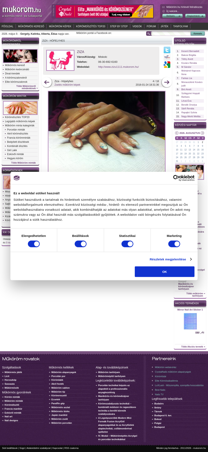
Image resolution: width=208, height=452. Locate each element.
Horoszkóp (10, 380)
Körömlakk (57, 380)
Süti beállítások (10, 448)
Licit (7, 376)
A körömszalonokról (16, 77)
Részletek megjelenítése (168, 259)
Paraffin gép (58, 403)
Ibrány (157, 407)
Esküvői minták (15, 154)
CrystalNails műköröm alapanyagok (173, 372)
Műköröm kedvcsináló (17, 69)
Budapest (159, 427)
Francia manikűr (13, 409)
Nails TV (159, 394)
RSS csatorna (71, 448)
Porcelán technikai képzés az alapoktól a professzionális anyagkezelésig (114, 389)
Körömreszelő (59, 395)
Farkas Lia (186, 78)
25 (181, 157)
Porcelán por (58, 376)
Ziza (80, 52)
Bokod (157, 419)
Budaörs (159, 403)
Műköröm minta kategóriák (19, 125)
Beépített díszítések (18, 141)
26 (185, 157)
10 (177, 150)
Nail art (8, 416)
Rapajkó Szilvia (189, 112)
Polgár (157, 423)
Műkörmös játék (13, 372)
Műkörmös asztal (60, 407)
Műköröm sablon (60, 388)
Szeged (182, 281)
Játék (164, 26)
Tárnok (158, 411)
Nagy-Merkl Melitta (191, 116)
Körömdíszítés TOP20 (90, 26)
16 (202, 150)
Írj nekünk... (172, 11)
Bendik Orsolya (189, 104)
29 (185, 142)
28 (181, 142)
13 (190, 150)
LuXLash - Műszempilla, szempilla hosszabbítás (179, 385)
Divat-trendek (12, 73)
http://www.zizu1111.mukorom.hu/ (118, 66)
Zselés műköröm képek (67, 84)
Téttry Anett (187, 59)
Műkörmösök (12, 388)
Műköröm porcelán (61, 423)
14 (194, 150)
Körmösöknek (13, 170)
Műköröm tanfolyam (109, 372)
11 (181, 150)
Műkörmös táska (60, 411)
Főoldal (7, 26)
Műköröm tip (58, 391)
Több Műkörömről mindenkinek (26, 87)
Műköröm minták (14, 96)
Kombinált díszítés (17, 146)
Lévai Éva (186, 101)
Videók (137, 26)
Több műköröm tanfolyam (194, 294)
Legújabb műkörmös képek (20, 121)
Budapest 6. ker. (163, 415)
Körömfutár (160, 376)
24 (177, 157)
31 (194, 142)
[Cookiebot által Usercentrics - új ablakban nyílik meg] (176, 178)
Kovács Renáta (189, 63)
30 (190, 142)
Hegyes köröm (15, 158)
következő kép (166, 82)
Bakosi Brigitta (188, 55)
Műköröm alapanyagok (63, 372)
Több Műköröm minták (23, 163)
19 (185, 154)
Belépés (170, 16)
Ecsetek (55, 399)
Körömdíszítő (12, 405)
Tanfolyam (180, 26)
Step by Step (119, 26)
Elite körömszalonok (16, 81)
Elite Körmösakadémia (166, 380)
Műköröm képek (60, 26)
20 (190, 154)
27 (177, 142)
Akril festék (57, 384)
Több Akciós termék (192, 347)
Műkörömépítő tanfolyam (111, 376)
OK (164, 271)
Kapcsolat (57, 448)
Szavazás (10, 384)
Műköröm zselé (59, 419)
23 (202, 154)
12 (185, 150)
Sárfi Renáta (187, 108)
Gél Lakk (12, 150)
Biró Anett (186, 89)
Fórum (151, 26)
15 (198, 150)
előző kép (46, 82)
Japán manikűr (59, 415)
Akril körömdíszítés (17, 133)
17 (177, 154)
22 (198, 154)
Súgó (22, 448)
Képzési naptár (186, 125)
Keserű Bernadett (190, 51)
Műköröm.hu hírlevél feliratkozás (184, 7)
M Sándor (186, 67)
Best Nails (160, 390)
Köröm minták (12, 397)
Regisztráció (193, 16)
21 (194, 154)
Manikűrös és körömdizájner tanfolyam (186, 286)
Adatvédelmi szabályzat (39, 448)
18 (181, 154)
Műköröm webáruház (165, 367)
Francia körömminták (18, 137)
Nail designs (11, 420)
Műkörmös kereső (31, 26)
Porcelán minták (16, 129)
